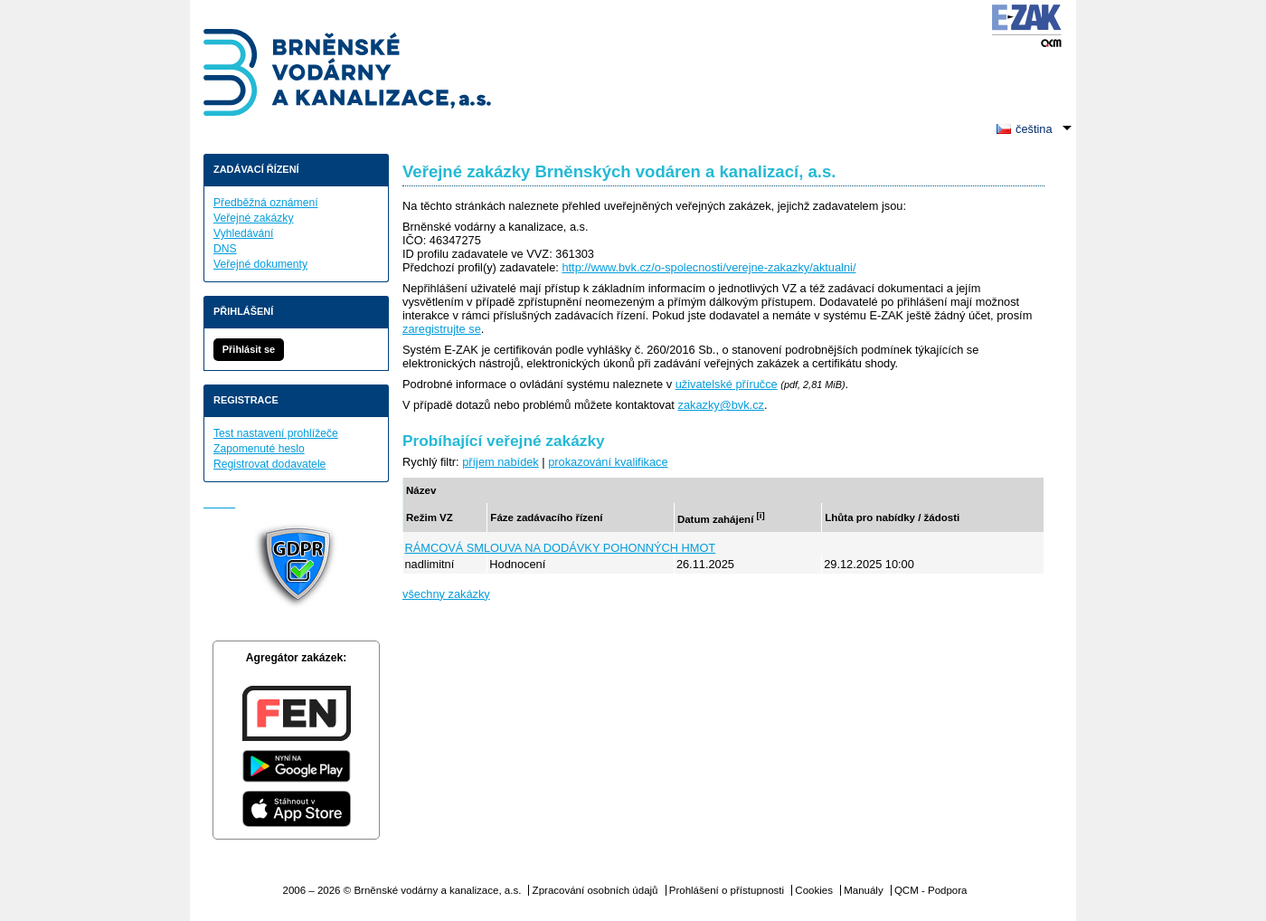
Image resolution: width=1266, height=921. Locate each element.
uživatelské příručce (727, 384)
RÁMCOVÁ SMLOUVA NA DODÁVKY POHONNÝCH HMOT (560, 548)
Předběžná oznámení (265, 202)
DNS (225, 248)
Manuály (863, 890)
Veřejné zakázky (253, 218)
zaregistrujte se (441, 329)
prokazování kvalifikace (607, 462)
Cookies (814, 890)
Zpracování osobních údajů (595, 890)
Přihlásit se (248, 349)
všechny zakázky (446, 594)
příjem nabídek (500, 462)
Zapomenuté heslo (259, 448)
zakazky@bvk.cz (720, 405)
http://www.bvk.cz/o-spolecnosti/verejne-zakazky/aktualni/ (708, 267)
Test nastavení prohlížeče (275, 433)
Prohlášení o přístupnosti (726, 890)
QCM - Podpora (931, 890)
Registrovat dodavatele (269, 464)
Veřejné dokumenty (260, 264)
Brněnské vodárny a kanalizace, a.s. (348, 74)
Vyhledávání (243, 233)
